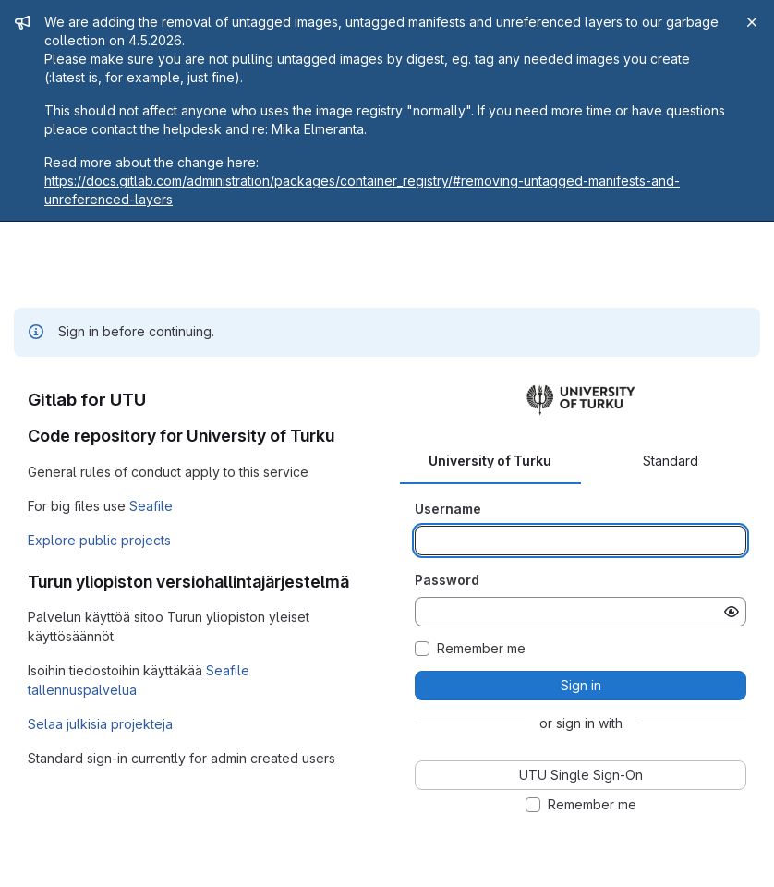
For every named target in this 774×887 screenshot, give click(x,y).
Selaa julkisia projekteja (100, 724)
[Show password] (731, 611)
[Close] (752, 22)
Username (448, 508)
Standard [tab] (670, 460)
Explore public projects (99, 540)
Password (447, 580)
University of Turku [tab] (490, 460)
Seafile (151, 506)
